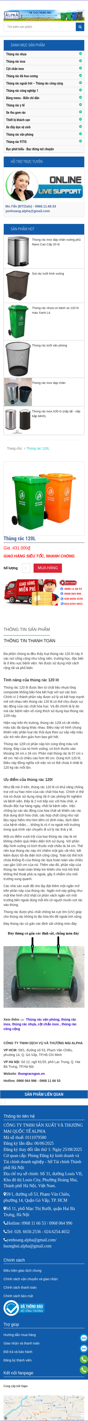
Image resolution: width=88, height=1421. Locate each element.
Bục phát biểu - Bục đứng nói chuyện (30, 149)
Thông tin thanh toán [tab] (29, 640)
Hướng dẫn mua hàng (20, 1335)
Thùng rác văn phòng (19, 134)
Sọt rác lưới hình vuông (48, 273)
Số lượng (11, 568)
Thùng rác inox (15, 61)
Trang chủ (14, 448)
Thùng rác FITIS (16, 142)
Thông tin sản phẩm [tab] (27, 629)
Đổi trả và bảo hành (18, 1352)
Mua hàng (48, 568)
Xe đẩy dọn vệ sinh (18, 127)
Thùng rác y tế (15, 105)
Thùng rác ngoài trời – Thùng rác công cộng (34, 83)
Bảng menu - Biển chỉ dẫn (22, 98)
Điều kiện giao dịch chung (23, 1270)
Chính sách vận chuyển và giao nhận (31, 1279)
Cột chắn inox (15, 69)
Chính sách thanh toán (20, 1287)
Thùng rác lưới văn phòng (49, 345)
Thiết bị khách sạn (18, 120)
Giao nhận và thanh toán (22, 1343)
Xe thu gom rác (16, 112)
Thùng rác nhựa (16, 54)
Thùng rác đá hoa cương (22, 76)
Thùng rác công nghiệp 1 (22, 91)
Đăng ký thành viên (18, 1360)
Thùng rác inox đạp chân (48, 383)
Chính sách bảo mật (18, 1296)
